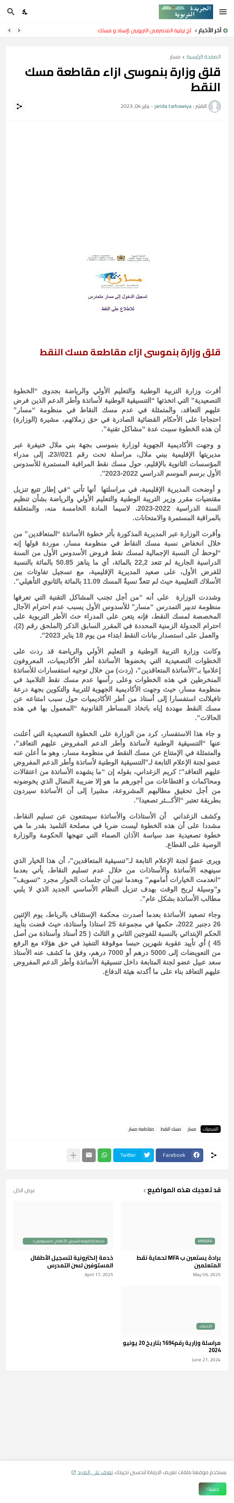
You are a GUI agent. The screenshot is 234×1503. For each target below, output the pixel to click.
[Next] (9, 30)
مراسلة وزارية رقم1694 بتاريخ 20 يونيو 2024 (172, 1346)
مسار (175, 57)
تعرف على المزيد (95, 1472)
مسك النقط (171, 1129)
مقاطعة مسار (141, 1129)
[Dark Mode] (25, 11)
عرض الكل (24, 1190)
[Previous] (19, 30)
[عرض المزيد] (73, 1155)
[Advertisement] (117, 181)
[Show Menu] (223, 11)
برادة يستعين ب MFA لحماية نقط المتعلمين (178, 1261)
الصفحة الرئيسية (204, 57)
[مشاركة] (19, 106)
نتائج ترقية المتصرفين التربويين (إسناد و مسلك (142, 30)
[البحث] (10, 11)
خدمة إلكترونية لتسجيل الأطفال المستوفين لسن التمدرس (71, 1261)
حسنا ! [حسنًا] (212, 1489)
